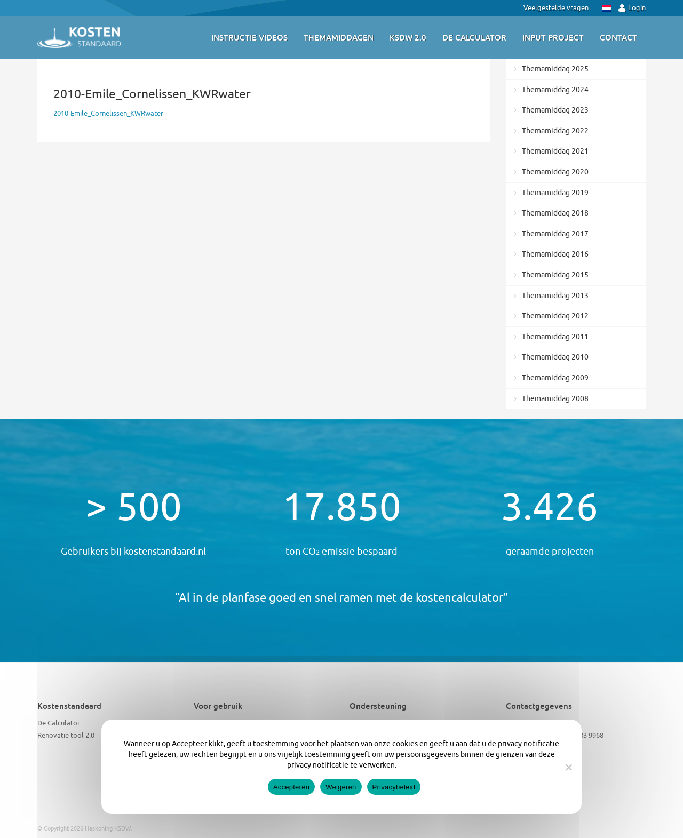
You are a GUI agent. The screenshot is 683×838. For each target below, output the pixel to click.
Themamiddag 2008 (555, 398)
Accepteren (291, 787)
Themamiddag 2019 (555, 192)
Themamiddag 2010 (555, 357)
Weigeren (340, 787)
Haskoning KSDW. (108, 828)
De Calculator (58, 723)
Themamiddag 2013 (555, 295)
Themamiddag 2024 (555, 89)
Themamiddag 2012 (555, 316)
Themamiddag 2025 (555, 69)
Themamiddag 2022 (555, 130)
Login (632, 7)
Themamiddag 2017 (555, 233)
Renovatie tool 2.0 (65, 735)
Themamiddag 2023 (555, 110)
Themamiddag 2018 (555, 213)
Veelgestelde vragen (556, 7)
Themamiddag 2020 (555, 172)
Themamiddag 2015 (555, 275)
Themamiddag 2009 (555, 377)
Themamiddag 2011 (555, 336)
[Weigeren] (568, 767)
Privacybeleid (394, 787)
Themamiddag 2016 (555, 254)
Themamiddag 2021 (555, 151)
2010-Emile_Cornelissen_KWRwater (108, 113)
